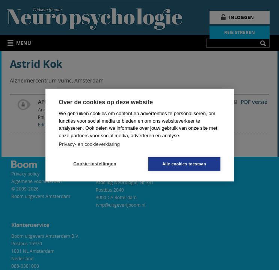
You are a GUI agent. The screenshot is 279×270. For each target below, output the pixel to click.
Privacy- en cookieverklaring (89, 144)
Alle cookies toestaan (184, 163)
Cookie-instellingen (94, 163)
